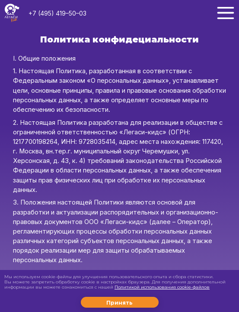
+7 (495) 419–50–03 (57, 13)
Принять (119, 302)
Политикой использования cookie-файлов (162, 287)
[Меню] (226, 13)
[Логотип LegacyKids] (11, 13)
